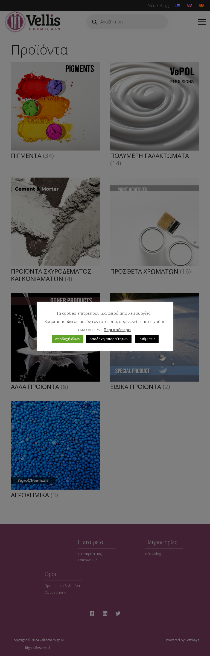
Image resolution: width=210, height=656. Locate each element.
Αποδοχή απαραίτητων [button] (108, 338)
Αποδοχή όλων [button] (67, 338)
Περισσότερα (117, 329)
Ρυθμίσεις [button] (147, 338)
